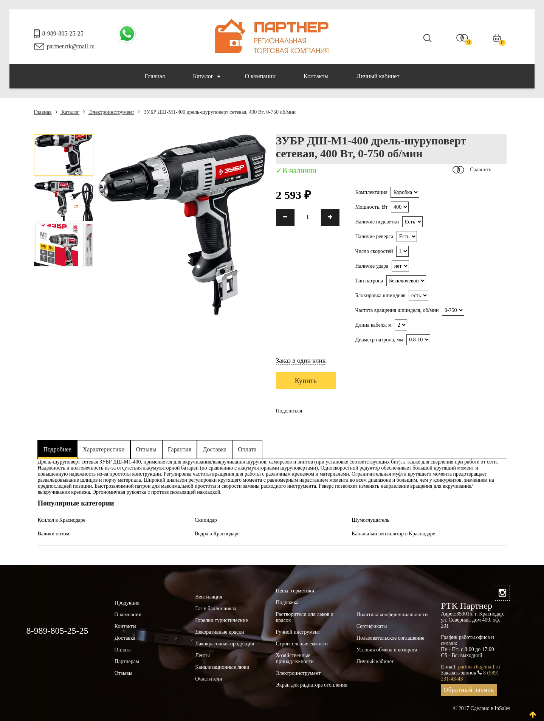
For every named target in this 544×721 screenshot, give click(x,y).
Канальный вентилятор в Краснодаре (393, 533)
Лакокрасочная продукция (224, 644)
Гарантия (180, 449)
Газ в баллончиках (215, 608)
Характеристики (104, 449)
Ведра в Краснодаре (217, 533)
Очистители (208, 679)
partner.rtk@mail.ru (71, 46)
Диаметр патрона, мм (379, 340)
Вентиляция (208, 597)
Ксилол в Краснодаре (62, 520)
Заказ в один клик (301, 360)
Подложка (287, 602)
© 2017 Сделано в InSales (481, 708)
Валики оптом (54, 533)
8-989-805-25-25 (63, 33)
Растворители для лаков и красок (304, 617)
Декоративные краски (219, 632)
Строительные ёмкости (302, 644)
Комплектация (371, 192)
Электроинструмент (108, 112)
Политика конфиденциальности (392, 614)
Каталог (206, 76)
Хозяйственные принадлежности (294, 658)
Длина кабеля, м (373, 325)
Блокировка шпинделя (380, 295)
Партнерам (127, 661)
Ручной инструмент (298, 632)
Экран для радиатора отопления (311, 685)
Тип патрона (369, 281)
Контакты (316, 76)
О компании (260, 76)
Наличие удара (371, 266)
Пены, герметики (295, 591)
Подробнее (57, 449)
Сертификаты (371, 626)
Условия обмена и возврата (386, 650)
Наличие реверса (374, 236)
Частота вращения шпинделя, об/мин (397, 310)
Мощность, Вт (371, 207)
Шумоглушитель (370, 520)
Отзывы (146, 449)
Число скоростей (374, 251)
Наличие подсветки (377, 222)
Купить (306, 381)
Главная (155, 76)
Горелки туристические (221, 620)
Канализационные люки (222, 667)
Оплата (247, 449)
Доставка (214, 449)
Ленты (202, 655)
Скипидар (206, 520)
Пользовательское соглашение (390, 638)
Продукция (127, 603)
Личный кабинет (377, 76)
